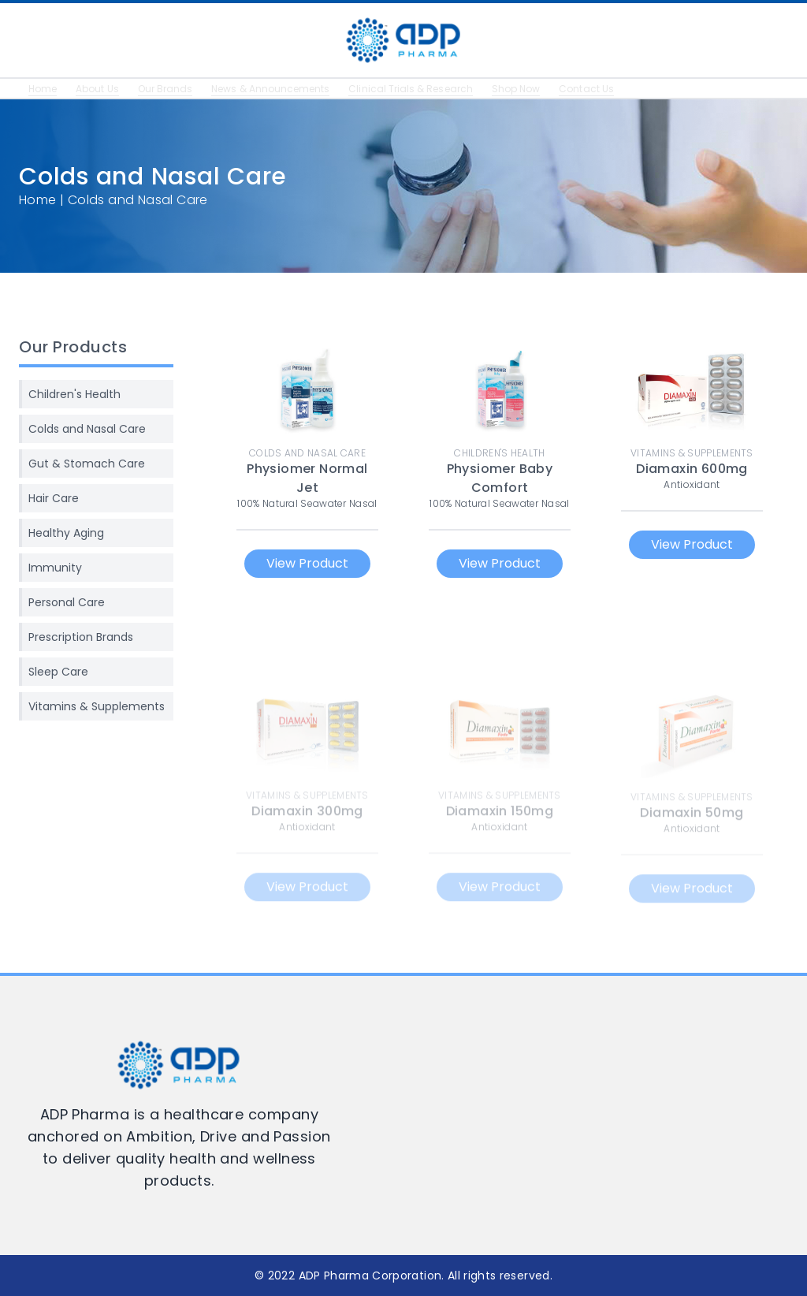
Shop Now (541, 88)
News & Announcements (281, 88)
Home (43, 88)
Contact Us (615, 88)
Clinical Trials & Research (429, 88)
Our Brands (171, 88)
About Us (100, 88)
